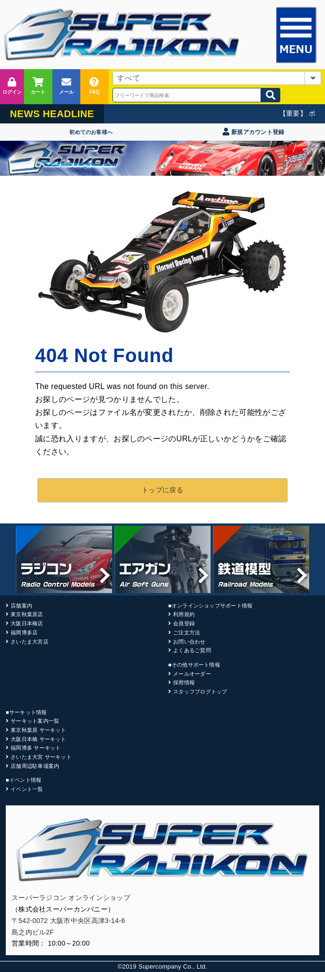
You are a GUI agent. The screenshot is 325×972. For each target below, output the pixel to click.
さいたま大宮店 (30, 641)
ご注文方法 (186, 632)
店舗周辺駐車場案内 (35, 766)
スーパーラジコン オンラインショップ (71, 897)
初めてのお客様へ (90, 132)
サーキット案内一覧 (35, 721)
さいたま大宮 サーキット (41, 757)
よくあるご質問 (192, 650)
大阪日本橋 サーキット (38, 739)
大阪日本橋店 (27, 623)
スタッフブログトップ (200, 691)
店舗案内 (21, 605)
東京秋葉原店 (27, 614)
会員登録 (184, 623)
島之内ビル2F (33, 932)
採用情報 (184, 682)
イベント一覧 (27, 789)
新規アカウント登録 (253, 132)
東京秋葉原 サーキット (38, 730)
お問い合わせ (189, 641)
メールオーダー (192, 674)
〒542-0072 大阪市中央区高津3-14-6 (68, 920)
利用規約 (184, 614)
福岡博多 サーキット (36, 748)
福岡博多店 (24, 632)
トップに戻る (162, 490)
